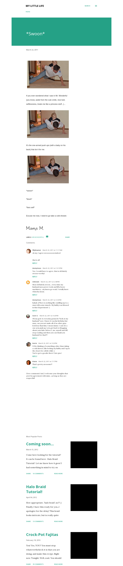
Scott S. (35, 316)
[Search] (87, 6)
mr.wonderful (38, 237)
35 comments (38, 564)
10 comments (38, 474)
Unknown (35, 282)
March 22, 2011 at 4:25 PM (49, 316)
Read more (58, 474)
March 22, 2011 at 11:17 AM (52, 250)
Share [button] (67, 237)
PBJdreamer (36, 250)
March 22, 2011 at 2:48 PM (50, 282)
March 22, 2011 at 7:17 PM (48, 361)
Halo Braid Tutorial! (36, 489)
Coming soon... (40, 443)
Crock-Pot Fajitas (42, 534)
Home (28, 12)
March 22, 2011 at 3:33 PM (52, 300)
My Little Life (35, 6)
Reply (34, 263)
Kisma (34, 361)
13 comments (38, 521)
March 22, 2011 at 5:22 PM (47, 343)
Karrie (34, 343)
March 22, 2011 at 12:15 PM (52, 268)
